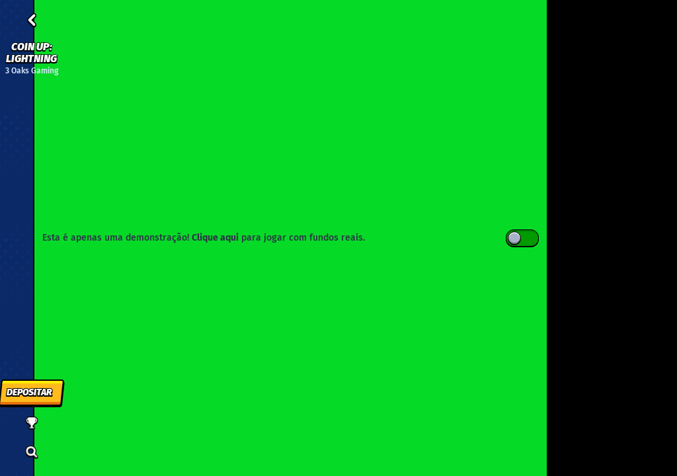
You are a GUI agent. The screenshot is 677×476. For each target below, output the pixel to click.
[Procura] (32, 452)
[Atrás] (32, 20)
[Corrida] (32, 423)
